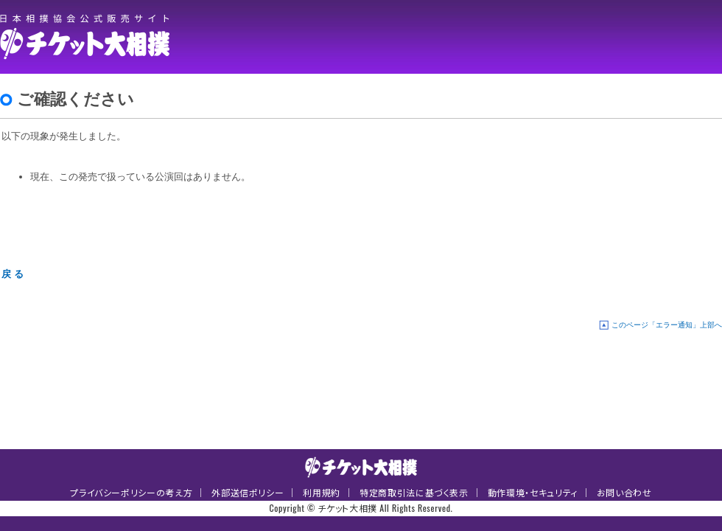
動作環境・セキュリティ (533, 492)
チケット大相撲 (88, 37)
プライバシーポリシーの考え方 (131, 492)
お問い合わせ (624, 492)
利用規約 (321, 492)
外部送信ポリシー (247, 492)
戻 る (12, 274)
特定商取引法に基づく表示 (414, 492)
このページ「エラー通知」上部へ (666, 325)
